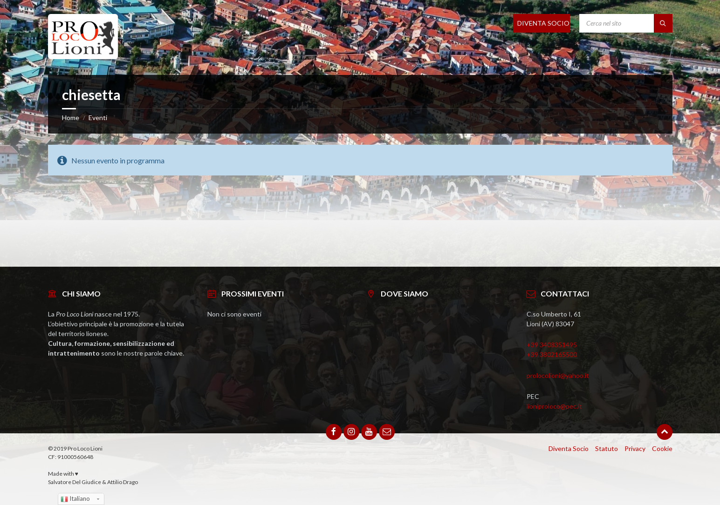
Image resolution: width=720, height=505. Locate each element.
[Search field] (625, 23)
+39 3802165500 (552, 354)
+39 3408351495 (552, 345)
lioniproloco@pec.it (554, 406)
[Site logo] (83, 56)
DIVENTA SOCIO (543, 23)
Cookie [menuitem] (662, 448)
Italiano (75, 499)
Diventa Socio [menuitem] (569, 448)
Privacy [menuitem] (634, 448)
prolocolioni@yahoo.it (558, 375)
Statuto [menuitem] (606, 448)
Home (70, 117)
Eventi (98, 117)
